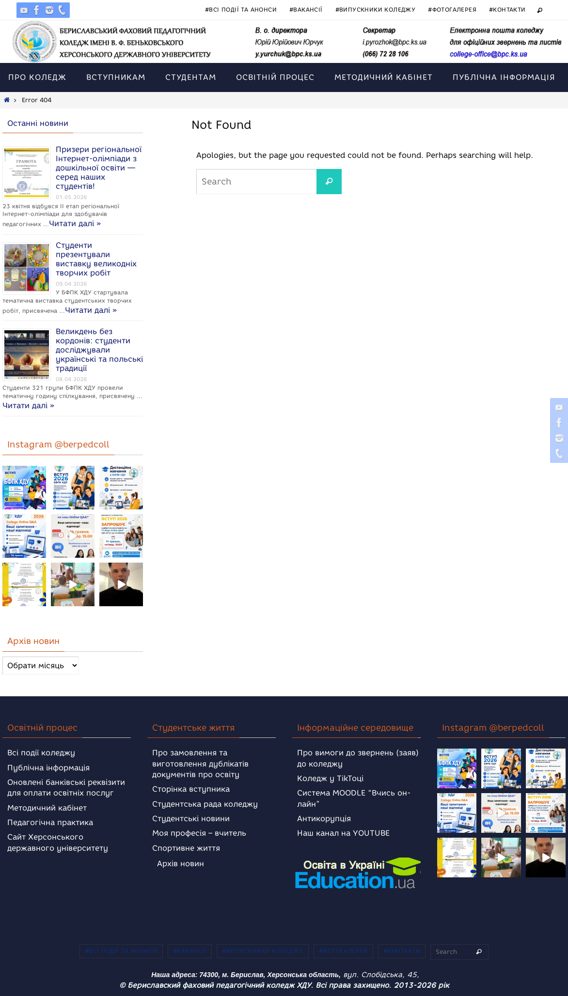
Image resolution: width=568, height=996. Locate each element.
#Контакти (507, 9)
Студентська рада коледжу (205, 804)
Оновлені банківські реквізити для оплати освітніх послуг (66, 787)
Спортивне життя (186, 848)
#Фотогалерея (452, 9)
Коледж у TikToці (330, 778)
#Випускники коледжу (375, 9)
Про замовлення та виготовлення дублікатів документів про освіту (200, 763)
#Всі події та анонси (241, 9)
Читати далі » (75, 223)
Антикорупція (324, 818)
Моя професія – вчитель (199, 833)
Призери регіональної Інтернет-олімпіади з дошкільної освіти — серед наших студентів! (99, 168)
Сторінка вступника (191, 789)
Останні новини (37, 123)
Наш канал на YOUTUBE (343, 833)
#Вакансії (306, 9)
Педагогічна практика (50, 822)
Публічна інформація (48, 767)
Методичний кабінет (47, 807)
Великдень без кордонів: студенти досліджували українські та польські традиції (99, 350)
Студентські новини (191, 818)
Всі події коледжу (41, 752)
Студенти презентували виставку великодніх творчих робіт (96, 259)
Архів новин (180, 863)
